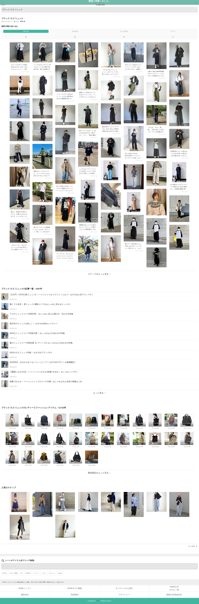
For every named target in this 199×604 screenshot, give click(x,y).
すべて (173, 31)
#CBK (98, 601)
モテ (21, 573)
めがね (60, 573)
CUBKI (99, 3)
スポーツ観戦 (13, 573)
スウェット (52, 573)
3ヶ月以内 (124, 31)
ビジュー (36, 573)
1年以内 (75, 31)
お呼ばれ (28, 573)
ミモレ (44, 573)
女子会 (4, 573)
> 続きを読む (25, 71)
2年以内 (26, 31)
